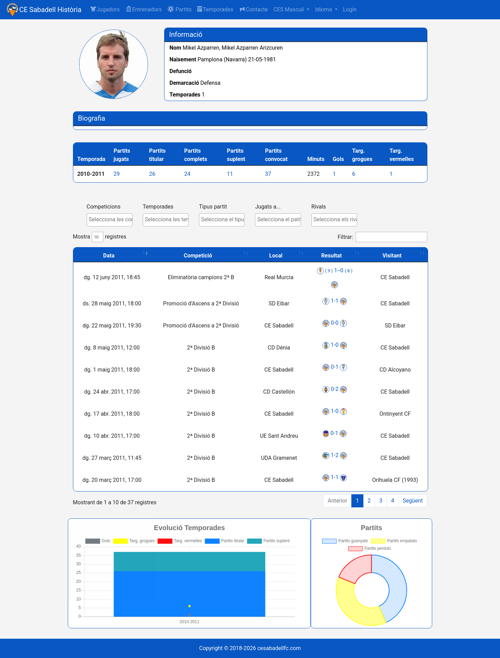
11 (233, 174)
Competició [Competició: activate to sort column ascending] (194, 255)
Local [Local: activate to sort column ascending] (272, 255)
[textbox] (107, 219)
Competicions (100, 206)
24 (191, 174)
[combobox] (106, 219)
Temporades (215, 9)
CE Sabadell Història (50, 10)
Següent (409, 500)
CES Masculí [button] (289, 9)
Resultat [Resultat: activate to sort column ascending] (328, 255)
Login (350, 9)
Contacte (253, 9)
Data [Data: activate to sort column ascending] (105, 255)
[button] (179, 10)
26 (155, 174)
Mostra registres (96, 237)
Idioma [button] (324, 9)
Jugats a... (264, 206)
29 (120, 174)
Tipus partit (209, 206)
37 (271, 174)
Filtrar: (379, 237)
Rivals (315, 206)
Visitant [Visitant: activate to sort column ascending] (388, 255)
